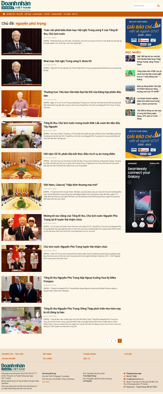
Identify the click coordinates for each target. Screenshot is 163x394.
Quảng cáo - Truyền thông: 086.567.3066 (140, 387)
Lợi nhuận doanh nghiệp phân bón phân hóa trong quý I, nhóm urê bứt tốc (148, 101)
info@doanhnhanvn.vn (134, 379)
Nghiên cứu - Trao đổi (14, 14)
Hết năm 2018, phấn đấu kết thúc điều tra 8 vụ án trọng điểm (79, 153)
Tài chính (66, 14)
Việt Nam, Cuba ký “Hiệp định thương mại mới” (71, 184)
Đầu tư (74, 14)
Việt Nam (27, 14)
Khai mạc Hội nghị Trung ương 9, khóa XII (68, 61)
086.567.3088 (130, 376)
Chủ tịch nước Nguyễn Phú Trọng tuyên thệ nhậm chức (75, 246)
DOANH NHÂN (37, 14)
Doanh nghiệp (56, 14)
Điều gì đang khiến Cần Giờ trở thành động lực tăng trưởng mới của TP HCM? (149, 89)
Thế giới (47, 14)
